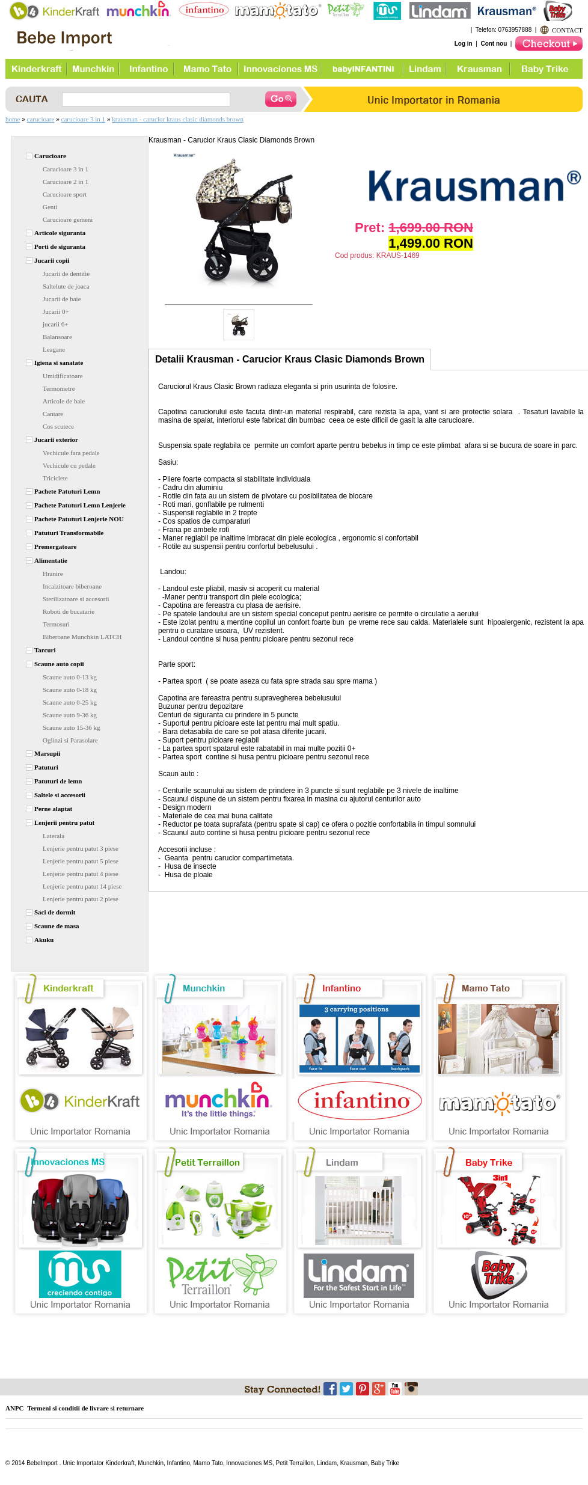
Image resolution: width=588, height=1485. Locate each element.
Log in (464, 43)
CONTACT (567, 30)
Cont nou (493, 43)
